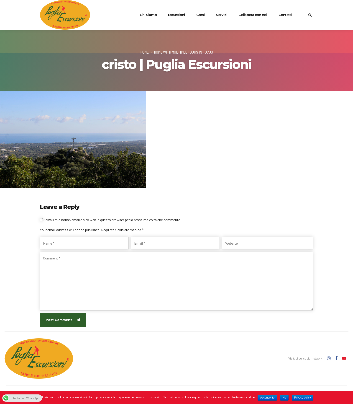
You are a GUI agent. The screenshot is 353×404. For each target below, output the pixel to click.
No (284, 397)
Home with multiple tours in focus (183, 52)
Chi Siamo (148, 15)
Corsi (200, 15)
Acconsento (267, 397)
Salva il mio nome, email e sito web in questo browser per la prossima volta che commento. (112, 220)
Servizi (221, 15)
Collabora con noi (252, 15)
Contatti (285, 15)
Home (144, 52)
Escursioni (176, 15)
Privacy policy (302, 397)
